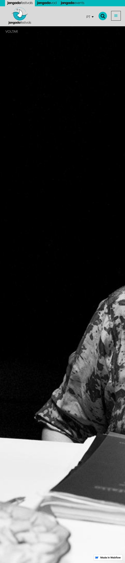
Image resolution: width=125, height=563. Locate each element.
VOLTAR (11, 31)
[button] (116, 16)
